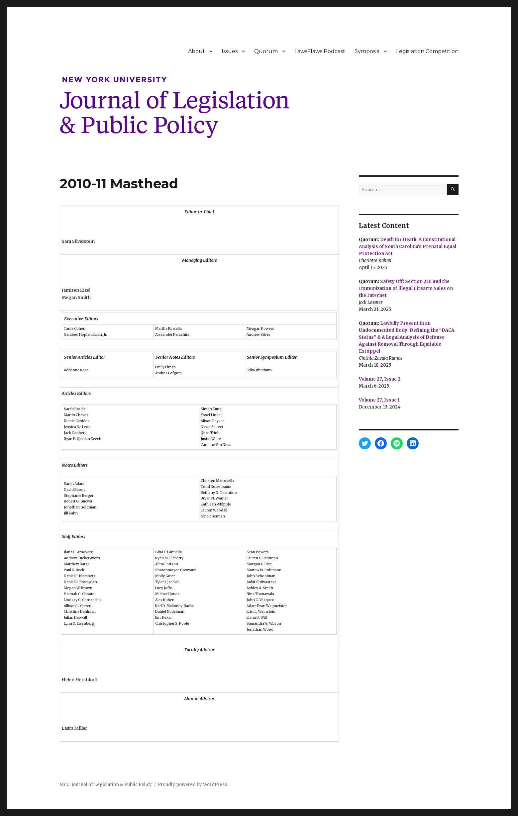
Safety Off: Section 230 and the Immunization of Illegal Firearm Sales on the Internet (406, 288)
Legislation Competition (427, 51)
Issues (230, 51)
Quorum (266, 51)
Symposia (367, 51)
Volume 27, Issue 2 (379, 379)
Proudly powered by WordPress (192, 784)
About (196, 51)
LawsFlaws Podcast (319, 51)
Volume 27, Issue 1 (379, 400)
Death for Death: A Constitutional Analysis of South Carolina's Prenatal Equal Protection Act (407, 246)
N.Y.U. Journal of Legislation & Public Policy (106, 784)
